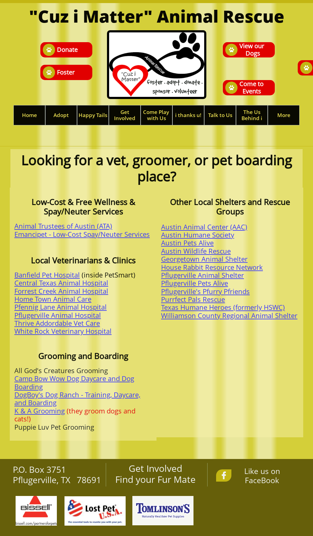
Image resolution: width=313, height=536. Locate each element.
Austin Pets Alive (187, 242)
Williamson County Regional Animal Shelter (229, 315)
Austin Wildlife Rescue (196, 250)
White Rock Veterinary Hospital (63, 331)
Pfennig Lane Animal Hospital (60, 306)
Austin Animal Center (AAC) (204, 226)
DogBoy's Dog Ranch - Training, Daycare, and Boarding (77, 398)
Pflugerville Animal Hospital (57, 315)
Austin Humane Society (197, 234)
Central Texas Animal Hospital (61, 282)
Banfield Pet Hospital (47, 274)
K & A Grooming (39, 410)
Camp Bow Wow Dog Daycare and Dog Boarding (74, 382)
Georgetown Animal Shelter (204, 258)
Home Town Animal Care (52, 298)
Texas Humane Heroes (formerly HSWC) (223, 307)
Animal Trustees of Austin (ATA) (63, 225)
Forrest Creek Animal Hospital (61, 291)
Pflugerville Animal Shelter (202, 275)
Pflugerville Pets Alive (194, 283)
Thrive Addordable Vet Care (57, 323)
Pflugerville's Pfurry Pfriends (205, 291)
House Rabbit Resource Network (212, 267)
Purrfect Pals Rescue (193, 299)
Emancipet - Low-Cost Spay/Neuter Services (82, 234)
